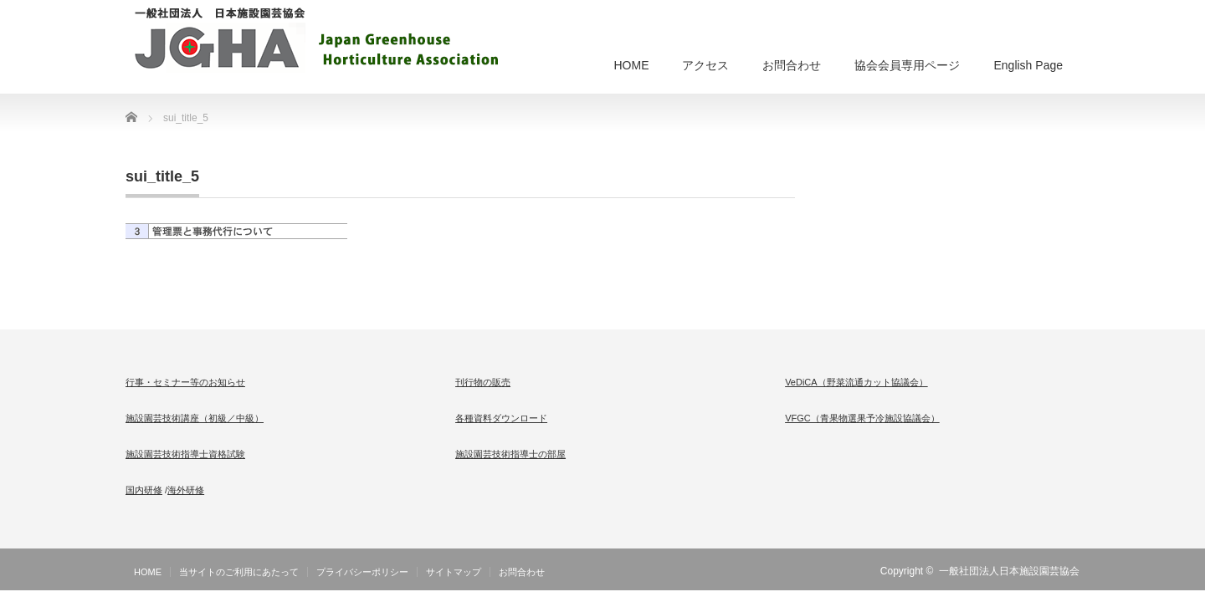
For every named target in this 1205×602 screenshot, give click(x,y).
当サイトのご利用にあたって (239, 572)
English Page (1028, 65)
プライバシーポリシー (362, 572)
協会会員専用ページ (907, 65)
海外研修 (185, 490)
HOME (631, 65)
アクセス (705, 65)
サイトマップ (453, 572)
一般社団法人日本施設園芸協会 (1009, 571)
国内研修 (144, 490)
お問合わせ (791, 65)
